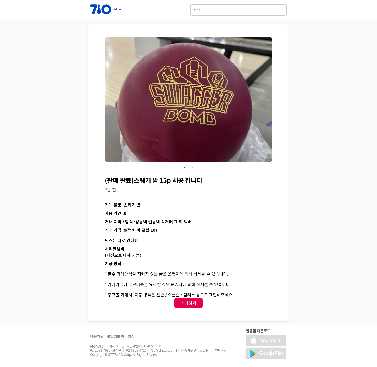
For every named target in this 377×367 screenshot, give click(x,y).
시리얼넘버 (114, 249)
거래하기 (188, 303)
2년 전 (110, 190)
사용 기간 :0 (115, 213)
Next (276, 100)
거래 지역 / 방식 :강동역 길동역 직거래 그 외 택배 (148, 221)
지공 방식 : (114, 263)
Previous (100, 100)
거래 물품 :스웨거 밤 (123, 205)
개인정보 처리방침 (121, 336)
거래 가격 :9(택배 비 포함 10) (131, 230)
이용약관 (97, 336)
